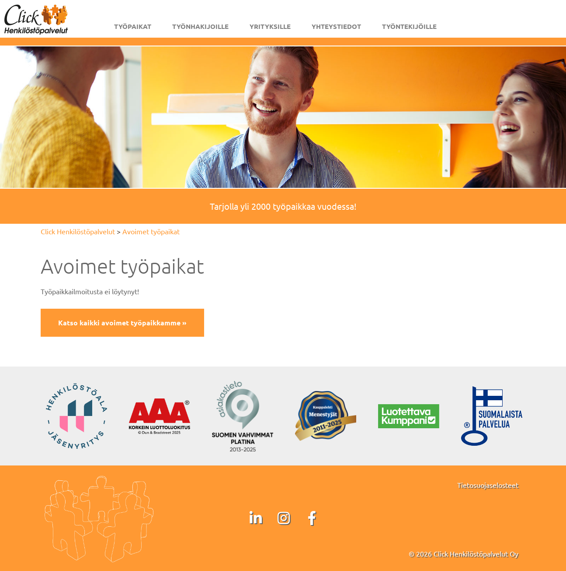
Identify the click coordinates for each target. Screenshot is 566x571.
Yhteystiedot (336, 26)
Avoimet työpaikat (151, 231)
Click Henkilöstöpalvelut (78, 231)
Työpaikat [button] (132, 26)
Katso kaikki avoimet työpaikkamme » (122, 322)
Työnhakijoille (200, 26)
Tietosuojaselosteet (487, 484)
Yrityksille (270, 26)
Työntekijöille (409, 26)
